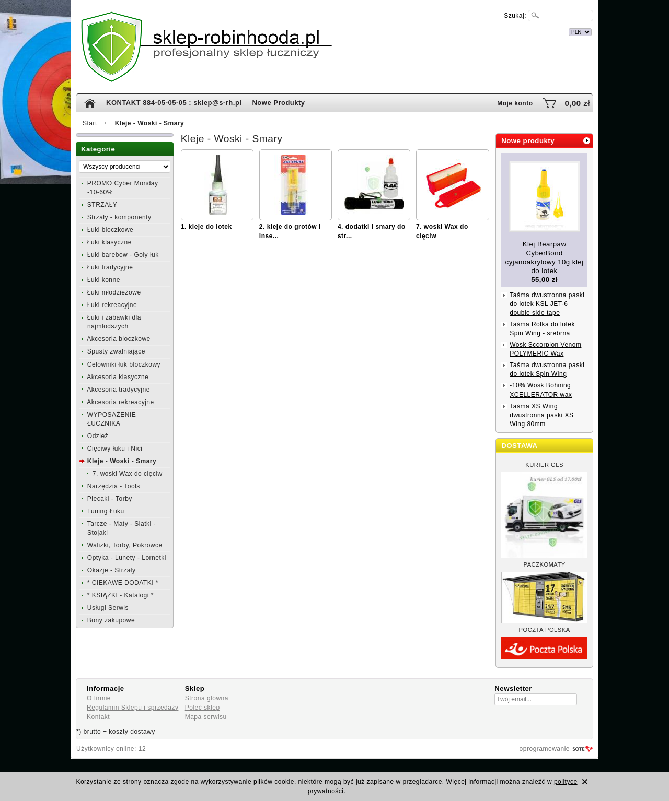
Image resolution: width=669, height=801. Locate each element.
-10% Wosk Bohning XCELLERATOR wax (541, 390)
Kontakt (98, 717)
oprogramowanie (545, 748)
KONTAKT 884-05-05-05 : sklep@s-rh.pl (173, 103)
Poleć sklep (202, 707)
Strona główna (206, 698)
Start (90, 123)
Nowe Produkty (278, 103)
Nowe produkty (528, 141)
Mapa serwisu (206, 717)
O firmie (99, 698)
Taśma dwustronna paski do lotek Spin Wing (547, 369)
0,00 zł (577, 103)
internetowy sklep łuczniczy (380, 30)
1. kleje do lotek (206, 226)
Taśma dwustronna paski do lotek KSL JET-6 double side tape (547, 303)
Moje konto (515, 103)
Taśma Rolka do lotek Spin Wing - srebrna (542, 329)
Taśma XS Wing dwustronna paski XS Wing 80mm (541, 415)
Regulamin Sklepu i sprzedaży (132, 707)
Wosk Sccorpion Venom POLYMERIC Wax (545, 349)
